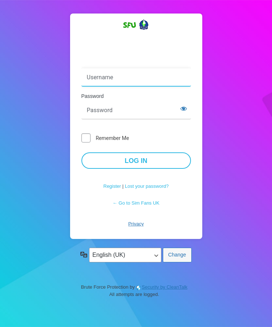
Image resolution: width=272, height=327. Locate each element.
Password (92, 96)
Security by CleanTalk (164, 287)
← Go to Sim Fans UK (136, 203)
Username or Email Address (115, 63)
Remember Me (112, 138)
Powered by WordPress (136, 37)
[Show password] (183, 108)
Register (112, 186)
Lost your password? (147, 186)
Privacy (136, 224)
